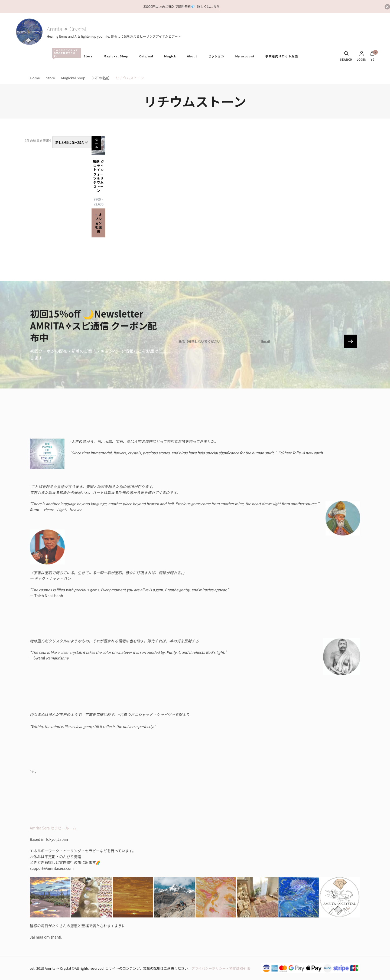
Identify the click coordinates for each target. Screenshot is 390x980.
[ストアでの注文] (72, 142)
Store (88, 56)
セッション (216, 56)
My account (244, 56)
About (192, 56)
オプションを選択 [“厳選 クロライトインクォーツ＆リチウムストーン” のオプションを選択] (98, 223)
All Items (65, 53)
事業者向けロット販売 (281, 56)
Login (362, 56)
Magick (170, 56)
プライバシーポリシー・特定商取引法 (220, 968)
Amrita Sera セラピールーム (53, 828)
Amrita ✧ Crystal (66, 29)
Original (146, 56)
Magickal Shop (116, 56)
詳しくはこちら (208, 6)
